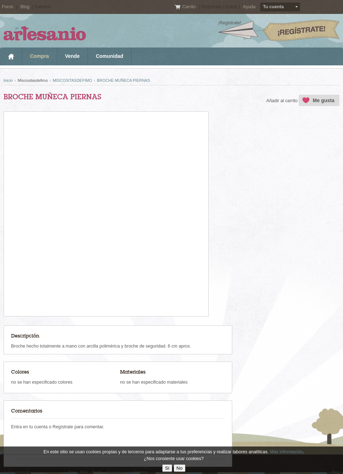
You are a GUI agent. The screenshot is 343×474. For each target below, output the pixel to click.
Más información (286, 451)
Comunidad (109, 56)
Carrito (189, 6)
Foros (7, 6)
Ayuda (249, 6)
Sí (167, 468)
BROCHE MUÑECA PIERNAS (123, 80)
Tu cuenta (273, 6)
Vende (72, 56)
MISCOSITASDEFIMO (72, 80)
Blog (24, 6)
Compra (39, 56)
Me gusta (323, 100)
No (180, 468)
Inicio (11, 56)
